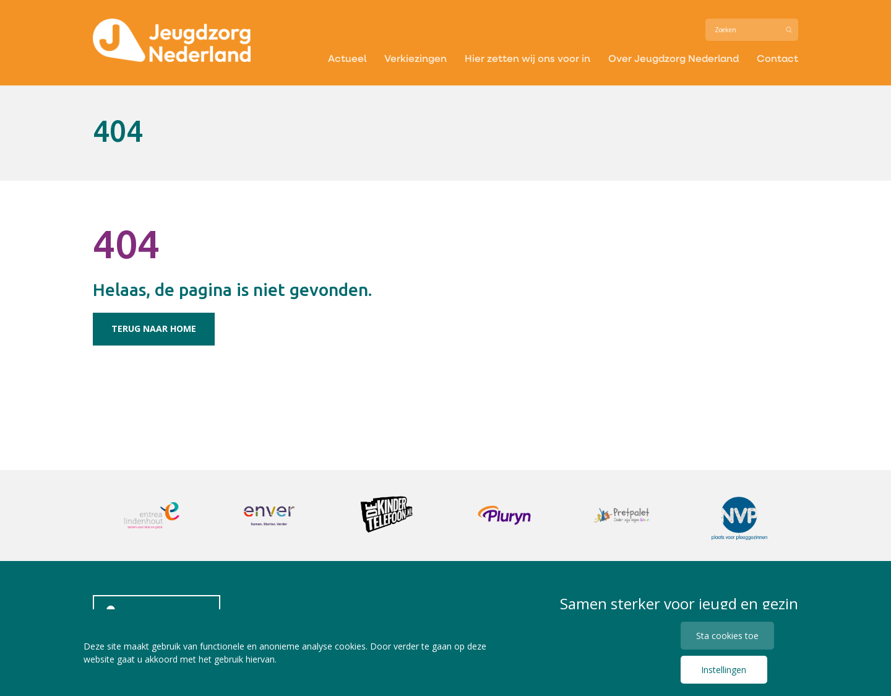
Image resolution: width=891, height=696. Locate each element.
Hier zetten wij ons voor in (527, 57)
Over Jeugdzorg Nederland (673, 57)
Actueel (347, 57)
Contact (777, 57)
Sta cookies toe (727, 636)
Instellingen (723, 670)
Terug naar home (153, 328)
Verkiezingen (415, 57)
